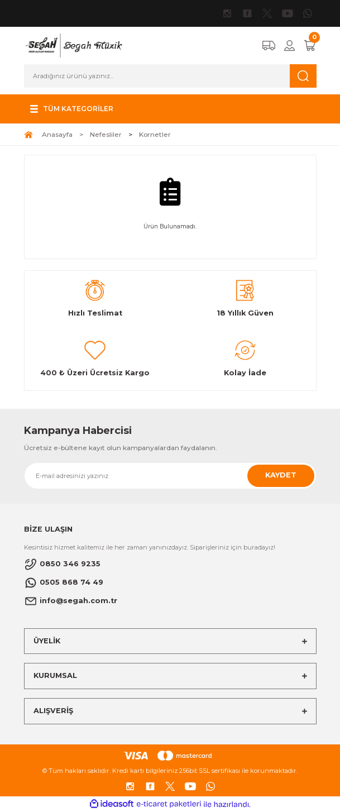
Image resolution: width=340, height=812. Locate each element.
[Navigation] (70, 108)
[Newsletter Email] (170, 475)
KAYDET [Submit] (280, 475)
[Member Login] (289, 45)
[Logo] (73, 45)
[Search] (170, 76)
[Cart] (310, 45)
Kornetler (155, 134)
